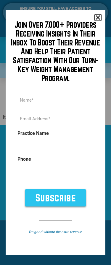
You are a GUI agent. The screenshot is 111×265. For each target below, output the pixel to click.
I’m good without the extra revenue (55, 232)
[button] (98, 17)
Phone (24, 159)
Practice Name (33, 133)
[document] (55, 132)
